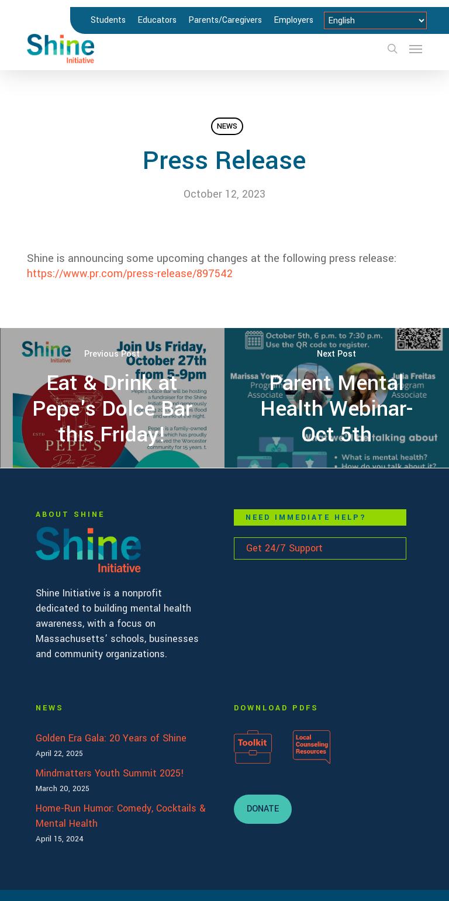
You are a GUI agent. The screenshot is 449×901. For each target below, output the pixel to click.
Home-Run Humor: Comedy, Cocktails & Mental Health (121, 816)
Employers (293, 20)
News (227, 126)
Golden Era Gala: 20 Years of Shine (111, 738)
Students (108, 20)
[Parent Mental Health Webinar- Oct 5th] (336, 398)
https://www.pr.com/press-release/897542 (130, 273)
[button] (415, 48)
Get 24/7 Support (284, 548)
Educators (157, 20)
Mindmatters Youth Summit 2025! (110, 773)
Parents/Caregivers (225, 20)
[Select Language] (375, 20)
